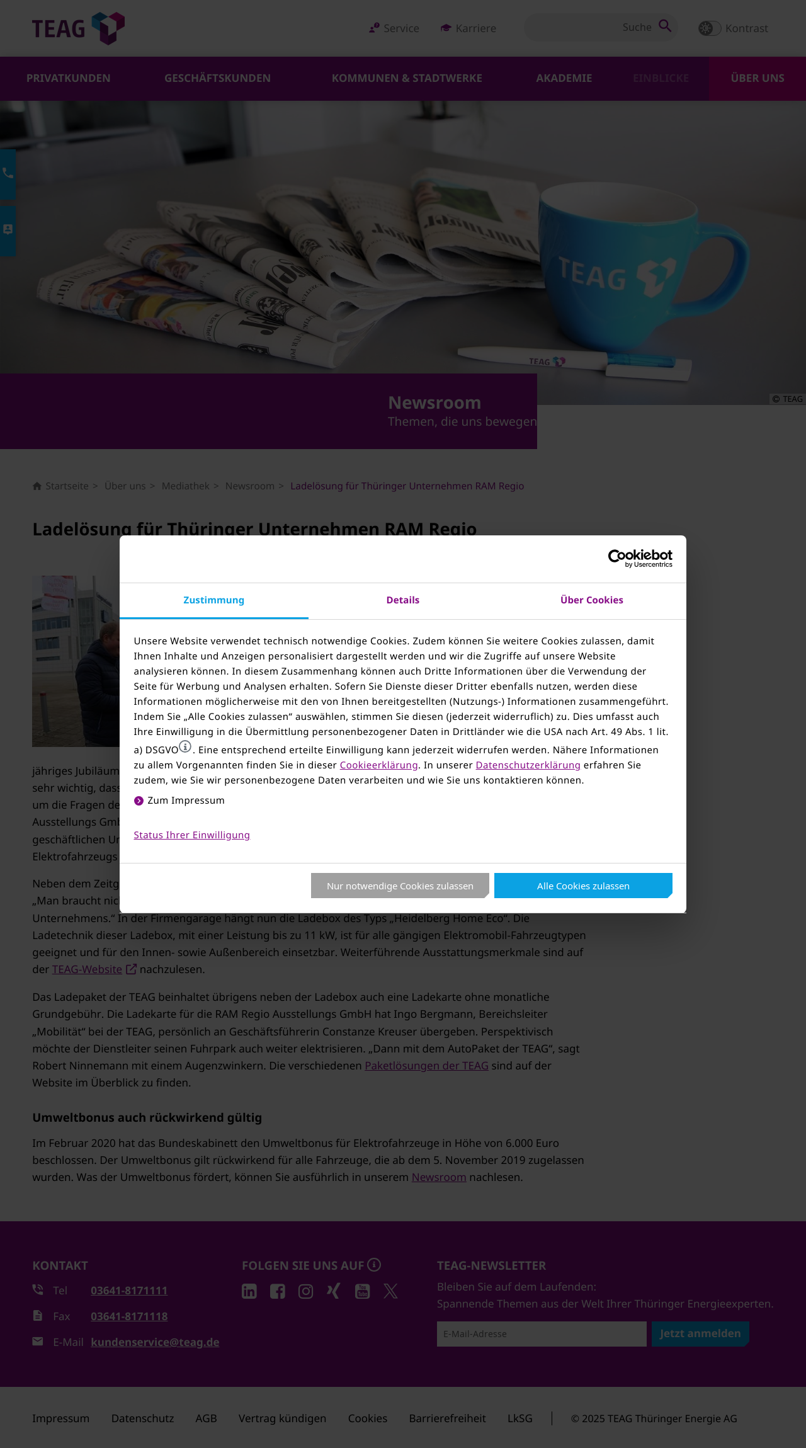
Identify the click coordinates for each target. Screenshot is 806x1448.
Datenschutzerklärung (528, 765)
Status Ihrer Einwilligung (192, 835)
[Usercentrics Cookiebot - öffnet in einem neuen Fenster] (617, 558)
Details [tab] (403, 600)
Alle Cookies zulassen (583, 885)
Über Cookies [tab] (591, 600)
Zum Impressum (186, 800)
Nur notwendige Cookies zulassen (400, 885)
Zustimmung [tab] (214, 600)
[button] (185, 746)
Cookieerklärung (379, 765)
